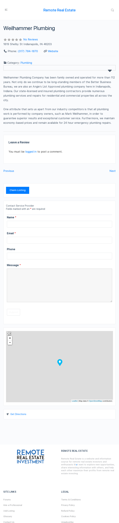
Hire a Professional (12, 505)
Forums (7, 499)
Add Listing (8, 511)
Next (112, 171)
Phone (11, 249)
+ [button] (10, 338)
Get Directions (18, 414)
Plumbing (26, 62)
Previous (8, 171)
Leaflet (74, 401)
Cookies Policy (68, 516)
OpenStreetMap (95, 401)
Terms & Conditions (71, 499)
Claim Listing (18, 190)
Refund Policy (68, 511)
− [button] (10, 343)
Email (11, 233)
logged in (31, 151)
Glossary (7, 516)
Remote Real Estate (59, 10)
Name (11, 217)
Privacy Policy (68, 505)
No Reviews (30, 39)
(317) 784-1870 (28, 51)
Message (14, 265)
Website (53, 51)
